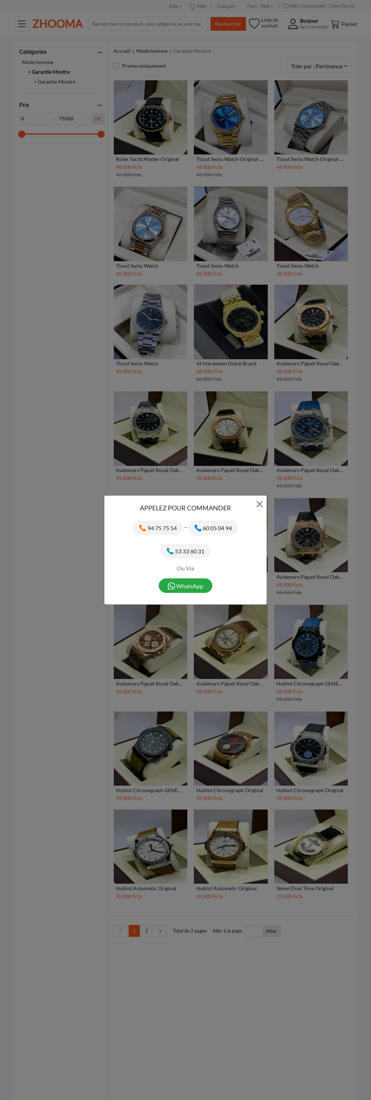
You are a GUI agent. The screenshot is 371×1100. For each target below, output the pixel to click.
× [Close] (259, 503)
